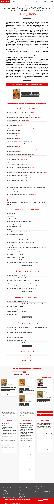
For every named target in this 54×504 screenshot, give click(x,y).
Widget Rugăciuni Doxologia (45, 414)
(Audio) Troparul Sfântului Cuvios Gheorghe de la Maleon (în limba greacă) (26, 472)
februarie (13, 364)
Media (4, 494)
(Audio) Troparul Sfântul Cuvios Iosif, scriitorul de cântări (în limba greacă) (25, 469)
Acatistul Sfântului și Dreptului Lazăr (15, 254)
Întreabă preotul (6, 493)
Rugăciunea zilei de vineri (14, 136)
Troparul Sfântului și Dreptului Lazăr (25, 460)
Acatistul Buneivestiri (12, 237)
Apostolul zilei (4, 411)
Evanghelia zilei (23, 411)
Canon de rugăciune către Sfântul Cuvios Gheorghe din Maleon (21, 242)
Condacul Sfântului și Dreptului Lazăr (25, 466)
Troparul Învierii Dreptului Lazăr (24, 462)
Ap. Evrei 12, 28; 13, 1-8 (5, 415)
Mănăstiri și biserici (22, 493)
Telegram (40, 84)
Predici (30, 96)
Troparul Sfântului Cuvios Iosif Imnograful (26, 450)
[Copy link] (30, 18)
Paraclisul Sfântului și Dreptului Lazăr (15, 257)
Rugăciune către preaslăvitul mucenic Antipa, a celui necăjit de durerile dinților (27, 143)
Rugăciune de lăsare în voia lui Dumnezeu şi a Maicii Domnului (21, 335)
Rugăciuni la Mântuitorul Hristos (27, 271)
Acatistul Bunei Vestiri (12, 314)
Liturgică (4, 490)
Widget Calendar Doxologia (45, 412)
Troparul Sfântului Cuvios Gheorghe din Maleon (26, 455)
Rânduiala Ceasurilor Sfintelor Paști (17, 159)
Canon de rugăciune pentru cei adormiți (16, 245)
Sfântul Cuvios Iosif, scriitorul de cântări (47, 380)
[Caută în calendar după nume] (17, 372)
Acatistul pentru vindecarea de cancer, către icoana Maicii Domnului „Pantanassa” (44, 424)
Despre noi (37, 488)
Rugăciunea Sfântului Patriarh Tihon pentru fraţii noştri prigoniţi (23, 128)
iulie (25, 364)
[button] (13, 1)
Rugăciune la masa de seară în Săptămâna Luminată (21, 154)
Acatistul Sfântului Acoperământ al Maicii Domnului (18, 232)
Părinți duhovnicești (23, 487)
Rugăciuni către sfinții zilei (27, 420)
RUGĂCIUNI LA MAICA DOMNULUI (27, 297)
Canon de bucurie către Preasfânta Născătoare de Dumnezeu (25, 436)
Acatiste (10, 103)
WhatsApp (28, 84)
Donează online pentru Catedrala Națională (43, 491)
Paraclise (21, 103)
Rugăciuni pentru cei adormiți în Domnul (18, 120)
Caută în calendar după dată (15, 374)
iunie (23, 364)
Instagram (34, 84)
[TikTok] (47, 1)
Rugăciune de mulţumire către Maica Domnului (17, 259)
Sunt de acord (40, 500)
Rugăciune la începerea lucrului (14, 226)
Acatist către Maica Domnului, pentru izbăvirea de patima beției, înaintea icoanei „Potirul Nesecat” (44, 427)
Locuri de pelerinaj (37, 94)
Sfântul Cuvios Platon (5, 394)
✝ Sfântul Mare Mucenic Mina (27, 91)
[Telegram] (51, 1)
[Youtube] (44, 1)
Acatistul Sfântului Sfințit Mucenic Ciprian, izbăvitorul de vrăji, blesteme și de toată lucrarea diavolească (44, 449)
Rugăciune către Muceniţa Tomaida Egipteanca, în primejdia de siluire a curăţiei (27, 172)
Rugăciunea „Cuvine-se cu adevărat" (15, 306)
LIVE (36, 1)
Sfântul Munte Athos (24, 96)
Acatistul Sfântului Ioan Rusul (42, 441)
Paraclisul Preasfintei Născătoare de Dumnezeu (18, 218)
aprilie (19, 364)
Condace (43, 103)
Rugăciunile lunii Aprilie (27, 108)
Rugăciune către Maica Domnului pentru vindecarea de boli (44, 431)
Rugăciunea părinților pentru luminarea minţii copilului (19, 332)
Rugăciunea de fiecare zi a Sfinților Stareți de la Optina (21, 115)
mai (21, 364)
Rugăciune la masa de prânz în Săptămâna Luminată (21, 156)
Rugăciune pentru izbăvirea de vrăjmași (16, 337)
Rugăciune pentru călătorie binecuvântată (16, 340)
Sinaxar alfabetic (27, 352)
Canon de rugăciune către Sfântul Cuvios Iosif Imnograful (20, 239)
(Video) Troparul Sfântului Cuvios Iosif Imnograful (25, 477)
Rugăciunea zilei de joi (13, 133)
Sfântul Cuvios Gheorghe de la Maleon (47, 392)
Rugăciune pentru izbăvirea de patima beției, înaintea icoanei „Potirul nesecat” (25, 303)
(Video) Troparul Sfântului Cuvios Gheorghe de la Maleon (26, 474)
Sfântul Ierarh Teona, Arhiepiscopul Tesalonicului (30, 380)
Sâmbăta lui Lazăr (11, 379)
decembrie (44, 364)
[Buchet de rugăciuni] (40, 1)
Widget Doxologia (22, 496)
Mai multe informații (16, 503)
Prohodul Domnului (13, 138)
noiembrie (39, 364)
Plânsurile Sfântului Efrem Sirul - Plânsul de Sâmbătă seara (22, 149)
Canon (30, 93)
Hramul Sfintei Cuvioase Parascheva (9, 497)
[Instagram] (46, 1)
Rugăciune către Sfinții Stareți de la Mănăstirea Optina (21, 112)
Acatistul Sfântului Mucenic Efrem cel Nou (44, 436)
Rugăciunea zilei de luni (14, 122)
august (27, 364)
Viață (37, 93)
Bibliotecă (5, 491)
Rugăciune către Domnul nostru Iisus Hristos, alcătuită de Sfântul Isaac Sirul (24, 280)
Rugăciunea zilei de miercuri (15, 130)
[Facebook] (43, 1)
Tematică (20, 490)
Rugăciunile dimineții (11, 213)
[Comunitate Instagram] (50, 1)
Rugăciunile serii (10, 216)
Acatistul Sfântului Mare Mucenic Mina (43, 446)
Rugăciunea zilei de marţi (14, 125)
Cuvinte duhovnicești (7, 487)
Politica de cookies (38, 490)
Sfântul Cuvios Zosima (28, 396)
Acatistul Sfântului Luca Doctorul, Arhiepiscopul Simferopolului (43, 444)
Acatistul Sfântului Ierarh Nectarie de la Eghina (44, 439)
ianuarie (9, 364)
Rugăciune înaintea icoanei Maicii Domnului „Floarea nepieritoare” (24, 117)
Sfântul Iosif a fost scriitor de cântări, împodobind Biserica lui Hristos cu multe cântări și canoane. (47, 383)
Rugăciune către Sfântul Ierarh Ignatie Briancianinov (21, 197)
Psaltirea (9, 229)
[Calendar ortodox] (38, 1)
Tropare (38, 103)
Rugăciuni (27, 5)
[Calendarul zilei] (39, 1)
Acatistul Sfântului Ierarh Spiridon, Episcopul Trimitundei (44, 434)
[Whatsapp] (26, 18)
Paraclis (26, 93)
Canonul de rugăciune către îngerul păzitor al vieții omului (20, 224)
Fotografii (37, 96)
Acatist (22, 93)
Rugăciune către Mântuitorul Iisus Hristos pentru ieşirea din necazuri (22, 283)
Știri (4, 496)
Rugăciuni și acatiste (45, 420)
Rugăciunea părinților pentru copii (14, 329)
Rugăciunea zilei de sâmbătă (15, 151)
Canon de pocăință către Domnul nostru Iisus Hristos (19, 221)
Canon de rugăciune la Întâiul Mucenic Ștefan (25, 441)
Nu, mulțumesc (45, 500)
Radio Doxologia (22, 497)
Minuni (22, 94)
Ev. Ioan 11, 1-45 (22, 415)
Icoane (26, 94)
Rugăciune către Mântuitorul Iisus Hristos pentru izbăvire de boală (22, 285)
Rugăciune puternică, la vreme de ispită (16, 343)
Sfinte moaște (30, 94)
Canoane (15, 103)
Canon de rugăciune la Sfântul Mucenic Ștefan (25, 444)
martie (16, 364)
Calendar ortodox (27, 361)
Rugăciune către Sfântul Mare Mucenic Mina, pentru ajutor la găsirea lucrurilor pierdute (27, 327)
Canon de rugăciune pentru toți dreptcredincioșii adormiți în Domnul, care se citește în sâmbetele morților (26, 447)
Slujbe (33, 103)
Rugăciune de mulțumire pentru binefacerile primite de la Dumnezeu (22, 262)
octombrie (35, 364)
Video (33, 96)
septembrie (31, 364)
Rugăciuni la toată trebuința (27, 323)
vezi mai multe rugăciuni (27, 265)
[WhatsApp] (48, 1)
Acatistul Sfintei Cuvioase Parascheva (15, 234)
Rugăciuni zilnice (27, 209)
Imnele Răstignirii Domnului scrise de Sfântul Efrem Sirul (22, 141)
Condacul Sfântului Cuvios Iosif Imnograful (26, 464)
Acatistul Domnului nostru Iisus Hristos (16, 275)
